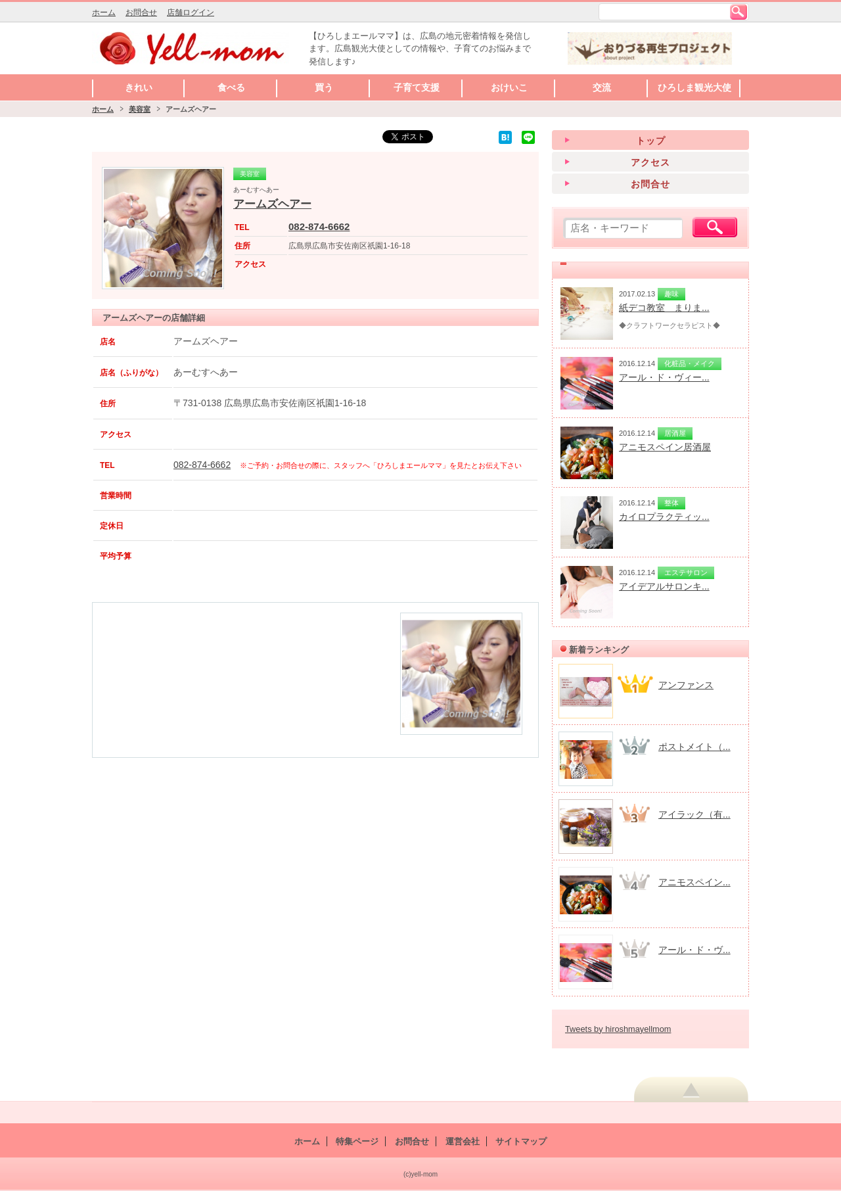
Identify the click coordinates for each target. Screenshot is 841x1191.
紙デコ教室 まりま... (664, 307)
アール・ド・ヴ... (694, 950)
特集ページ (357, 1141)
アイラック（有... (694, 814)
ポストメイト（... (694, 746)
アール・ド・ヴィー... (664, 377)
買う (324, 87)
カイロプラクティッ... (664, 516)
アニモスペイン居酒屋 (665, 447)
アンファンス (686, 685)
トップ (651, 140)
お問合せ (141, 12)
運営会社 (462, 1141)
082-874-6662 (319, 226)
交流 (602, 87)
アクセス (650, 162)
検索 (738, 12)
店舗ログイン (190, 12)
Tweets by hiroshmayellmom (618, 1029)
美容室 (139, 109)
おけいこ (509, 87)
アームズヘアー (272, 204)
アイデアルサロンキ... (664, 586)
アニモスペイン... (694, 882)
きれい (138, 87)
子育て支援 (417, 87)
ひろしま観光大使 (694, 87)
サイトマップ (521, 1141)
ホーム (104, 12)
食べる (231, 87)
